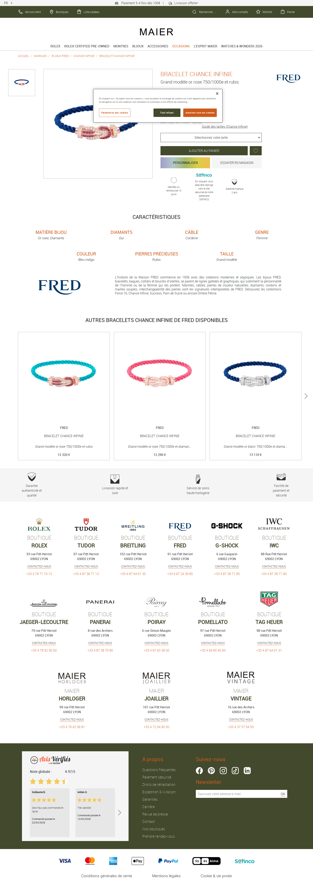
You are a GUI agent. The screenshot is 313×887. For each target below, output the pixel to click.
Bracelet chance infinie (117, 56)
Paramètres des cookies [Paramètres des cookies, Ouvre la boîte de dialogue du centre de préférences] (114, 112)
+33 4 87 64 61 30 (133, 574)
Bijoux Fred (60, 56)
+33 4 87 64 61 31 (269, 650)
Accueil (23, 56)
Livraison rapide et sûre (115, 485)
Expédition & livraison (159, 791)
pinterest (211, 770)
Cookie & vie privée (216, 875)
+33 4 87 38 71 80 (227, 574)
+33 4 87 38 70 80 (100, 650)
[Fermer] (217, 93)
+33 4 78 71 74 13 (39, 574)
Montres (120, 46)
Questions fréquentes (159, 769)
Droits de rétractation (158, 784)
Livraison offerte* (183, 3)
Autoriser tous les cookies (200, 112)
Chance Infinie (84, 56)
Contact (148, 821)
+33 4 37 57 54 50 (241, 727)
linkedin (247, 770)
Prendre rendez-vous (158, 836)
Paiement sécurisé (156, 777)
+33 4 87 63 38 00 (156, 650)
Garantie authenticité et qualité (32, 484)
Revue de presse (155, 814)
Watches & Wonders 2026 (241, 46)
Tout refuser (167, 112)
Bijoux (138, 46)
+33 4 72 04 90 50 (156, 727)
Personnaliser (185, 162)
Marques (40, 56)
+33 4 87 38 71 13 (86, 574)
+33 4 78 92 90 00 (44, 650)
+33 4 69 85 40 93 (213, 650)
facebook (199, 770)
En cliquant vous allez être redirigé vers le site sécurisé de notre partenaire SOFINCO (204, 186)
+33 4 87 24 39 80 (180, 574)
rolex (55, 46)
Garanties (150, 799)
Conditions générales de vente (106, 875)
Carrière (148, 806)
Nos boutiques (153, 828)
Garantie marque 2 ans (234, 186)
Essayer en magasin (236, 162)
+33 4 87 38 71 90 (274, 574)
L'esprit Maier (205, 46)
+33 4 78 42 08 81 (72, 727)
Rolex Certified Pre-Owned (86, 46)
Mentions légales (166, 875)
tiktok (235, 770)
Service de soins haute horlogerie (198, 485)
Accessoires (158, 46)
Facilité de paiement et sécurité (281, 484)
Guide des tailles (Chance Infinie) (225, 126)
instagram (223, 770)
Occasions (181, 46)
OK (283, 793)
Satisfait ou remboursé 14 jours (173, 186)
